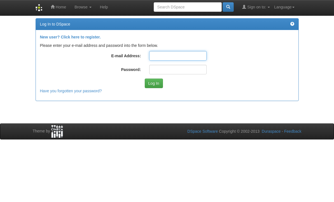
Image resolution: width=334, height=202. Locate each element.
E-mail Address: (126, 56)
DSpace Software (202, 131)
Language (284, 7)
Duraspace (271, 131)
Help (104, 7)
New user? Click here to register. (70, 37)
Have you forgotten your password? (71, 91)
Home (58, 6)
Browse (83, 7)
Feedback (292, 131)
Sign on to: (256, 6)
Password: (131, 69)
